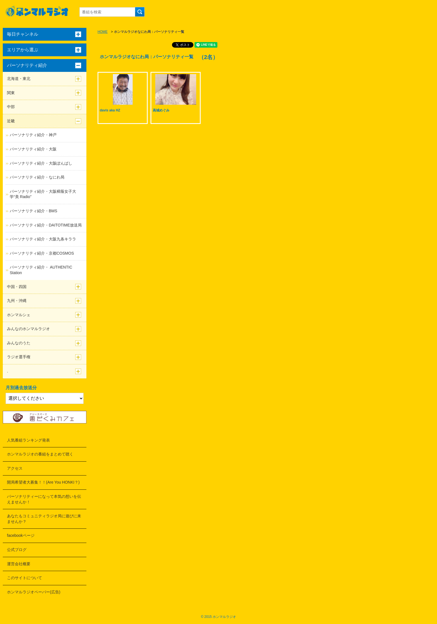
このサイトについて (24, 578)
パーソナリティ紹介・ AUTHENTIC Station (41, 270)
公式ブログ (16, 549)
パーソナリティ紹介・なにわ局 (37, 177)
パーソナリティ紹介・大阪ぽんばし (41, 163)
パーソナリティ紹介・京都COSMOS (42, 253)
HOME (103, 32)
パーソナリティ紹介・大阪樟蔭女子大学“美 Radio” (43, 194)
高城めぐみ (161, 110)
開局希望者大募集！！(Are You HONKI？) (43, 482)
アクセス (15, 468)
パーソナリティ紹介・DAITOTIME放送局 (46, 225)
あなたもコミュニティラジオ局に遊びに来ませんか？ (44, 519)
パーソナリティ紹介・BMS (33, 211)
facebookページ (21, 535)
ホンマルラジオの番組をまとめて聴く (40, 454)
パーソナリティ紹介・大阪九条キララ (43, 239)
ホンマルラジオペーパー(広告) (33, 592)
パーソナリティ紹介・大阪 (33, 149)
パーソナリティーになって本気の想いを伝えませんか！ (44, 499)
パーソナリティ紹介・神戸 (33, 135)
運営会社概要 (18, 564)
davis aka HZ (110, 110)
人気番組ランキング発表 (28, 440)
